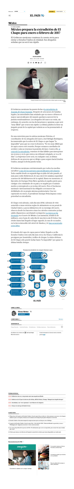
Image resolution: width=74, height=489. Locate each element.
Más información (15, 334)
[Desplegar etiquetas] (62, 327)
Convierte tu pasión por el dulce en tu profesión (57, 455)
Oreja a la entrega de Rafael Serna (21, 406)
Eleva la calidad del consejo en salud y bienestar (57, 463)
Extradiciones (32, 327)
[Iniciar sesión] (61, 12)
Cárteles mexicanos (41, 327)
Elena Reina (37, 56)
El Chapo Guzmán (15, 27)
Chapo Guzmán (14, 327)
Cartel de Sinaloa (24, 327)
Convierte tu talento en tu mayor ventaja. (21, 468)
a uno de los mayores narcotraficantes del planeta (39, 171)
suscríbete (52, 11)
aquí (44, 334)
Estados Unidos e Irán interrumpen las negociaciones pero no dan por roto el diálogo (31, 420)
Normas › (61, 319)
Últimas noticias (13, 393)
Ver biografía (24, 314)
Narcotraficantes (51, 327)
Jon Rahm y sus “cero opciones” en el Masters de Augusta (27, 402)
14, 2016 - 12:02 (39, 58)
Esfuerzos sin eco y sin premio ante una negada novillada (27, 396)
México (12, 23)
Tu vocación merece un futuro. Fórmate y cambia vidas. (57, 447)
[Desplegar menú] (9, 15)
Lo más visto (12, 412)
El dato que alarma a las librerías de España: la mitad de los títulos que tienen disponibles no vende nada (35, 432)
